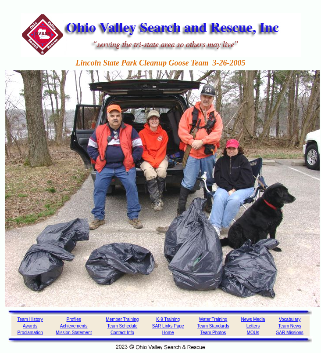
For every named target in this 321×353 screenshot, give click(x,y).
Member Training (122, 319)
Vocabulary (289, 319)
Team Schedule (122, 326)
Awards (30, 326)
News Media (253, 319)
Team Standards (213, 326)
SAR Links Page (168, 326)
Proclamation (30, 332)
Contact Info (122, 332)
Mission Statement (74, 332)
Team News (289, 326)
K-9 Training (168, 319)
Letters (253, 326)
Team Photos (213, 332)
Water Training (213, 319)
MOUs (253, 332)
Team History (30, 319)
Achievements (74, 326)
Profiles (73, 319)
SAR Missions (289, 332)
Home (168, 332)
